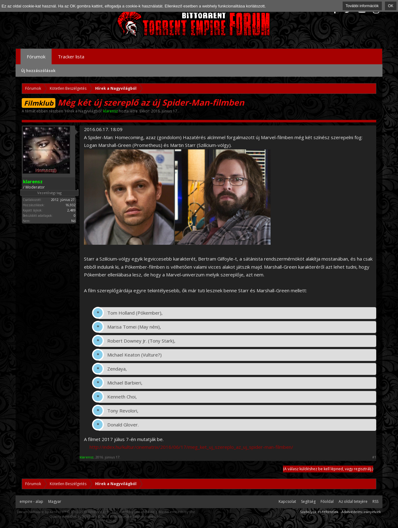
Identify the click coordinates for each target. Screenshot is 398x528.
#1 (374, 457)
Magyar (54, 501)
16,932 (70, 205)
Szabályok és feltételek (319, 511)
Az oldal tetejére (353, 501)
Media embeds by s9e (177, 511)
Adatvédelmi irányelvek (361, 511)
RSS (375, 501)
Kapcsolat (287, 501)
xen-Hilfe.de (144, 511)
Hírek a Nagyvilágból (83, 111)
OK (390, 6)
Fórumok (36, 56)
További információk (362, 6)
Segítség (308, 501)
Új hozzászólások (38, 70)
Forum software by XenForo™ (63, 511)
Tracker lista (71, 56)
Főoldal (327, 501)
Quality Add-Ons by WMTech (106, 516)
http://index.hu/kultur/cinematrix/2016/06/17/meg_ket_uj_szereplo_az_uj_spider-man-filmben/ (191, 447)
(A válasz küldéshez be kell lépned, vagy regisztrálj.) (328, 468)
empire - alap (31, 501)
